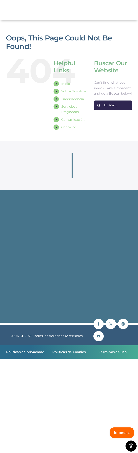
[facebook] (98, 324)
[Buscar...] (113, 105)
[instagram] (123, 324)
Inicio (65, 84)
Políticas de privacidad (25, 352)
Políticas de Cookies (69, 352)
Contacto (68, 127)
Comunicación (73, 120)
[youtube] (98, 336)
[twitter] (111, 324)
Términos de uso (112, 352)
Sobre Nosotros (73, 91)
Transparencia (72, 99)
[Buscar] (99, 105)
